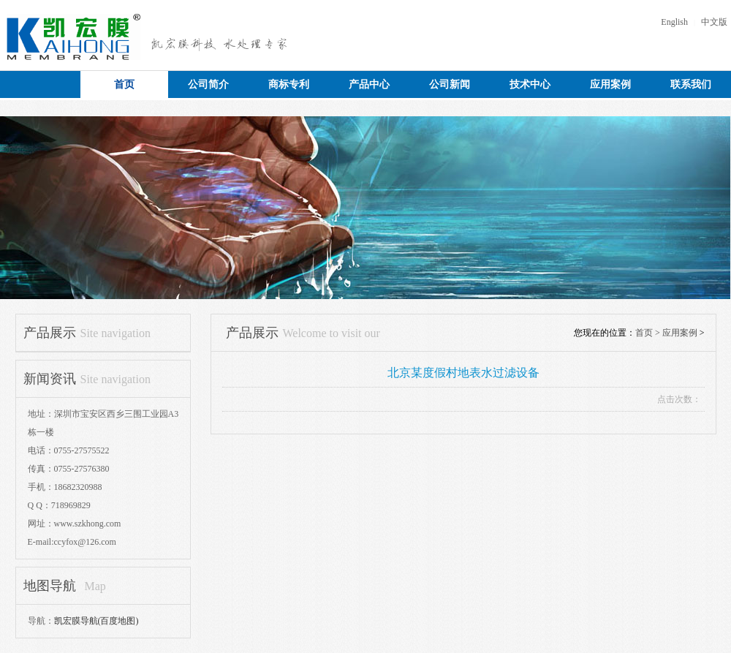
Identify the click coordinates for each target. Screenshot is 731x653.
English (674, 22)
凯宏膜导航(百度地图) (96, 621)
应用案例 (679, 333)
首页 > (648, 333)
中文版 (714, 22)
